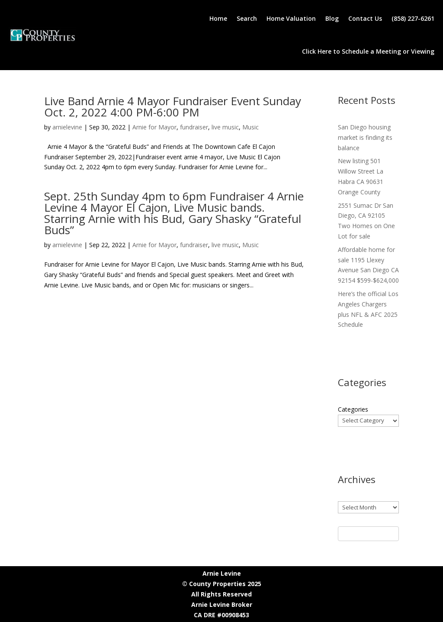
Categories (353, 409)
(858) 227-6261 (413, 18)
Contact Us (365, 18)
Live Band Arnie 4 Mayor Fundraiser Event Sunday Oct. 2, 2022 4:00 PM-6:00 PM (172, 106)
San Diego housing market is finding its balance (365, 137)
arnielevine (67, 127)
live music (225, 127)
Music (250, 127)
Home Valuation (291, 18)
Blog (332, 18)
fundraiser (194, 127)
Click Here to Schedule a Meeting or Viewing (368, 51)
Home (218, 18)
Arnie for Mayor (154, 127)
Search (247, 18)
